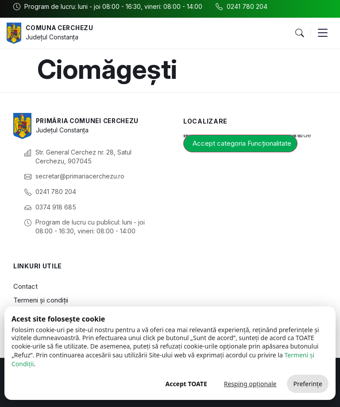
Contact (25, 286)
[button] (299, 33)
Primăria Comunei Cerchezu (90, 120)
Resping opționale (250, 384)
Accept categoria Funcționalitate (242, 143)
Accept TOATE (186, 384)
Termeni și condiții (40, 300)
